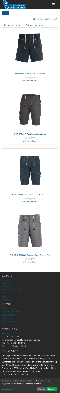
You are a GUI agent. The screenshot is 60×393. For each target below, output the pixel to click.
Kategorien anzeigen (13, 25)
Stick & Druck (8, 308)
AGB (4, 292)
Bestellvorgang (8, 321)
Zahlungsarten (8, 314)
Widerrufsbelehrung (11, 289)
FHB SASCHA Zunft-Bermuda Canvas (30, 134)
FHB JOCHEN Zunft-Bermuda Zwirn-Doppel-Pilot (30, 255)
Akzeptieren (52, 389)
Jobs (4, 296)
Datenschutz (7, 286)
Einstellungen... (8, 389)
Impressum (7, 283)
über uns (6, 299)
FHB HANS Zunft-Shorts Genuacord (30, 74)
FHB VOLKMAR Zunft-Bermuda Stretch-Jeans (30, 195)
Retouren (6, 318)
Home (4, 280)
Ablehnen (41, 389)
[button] (5, 13)
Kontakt (5, 333)
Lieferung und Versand (12, 311)
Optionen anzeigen (34, 25)
